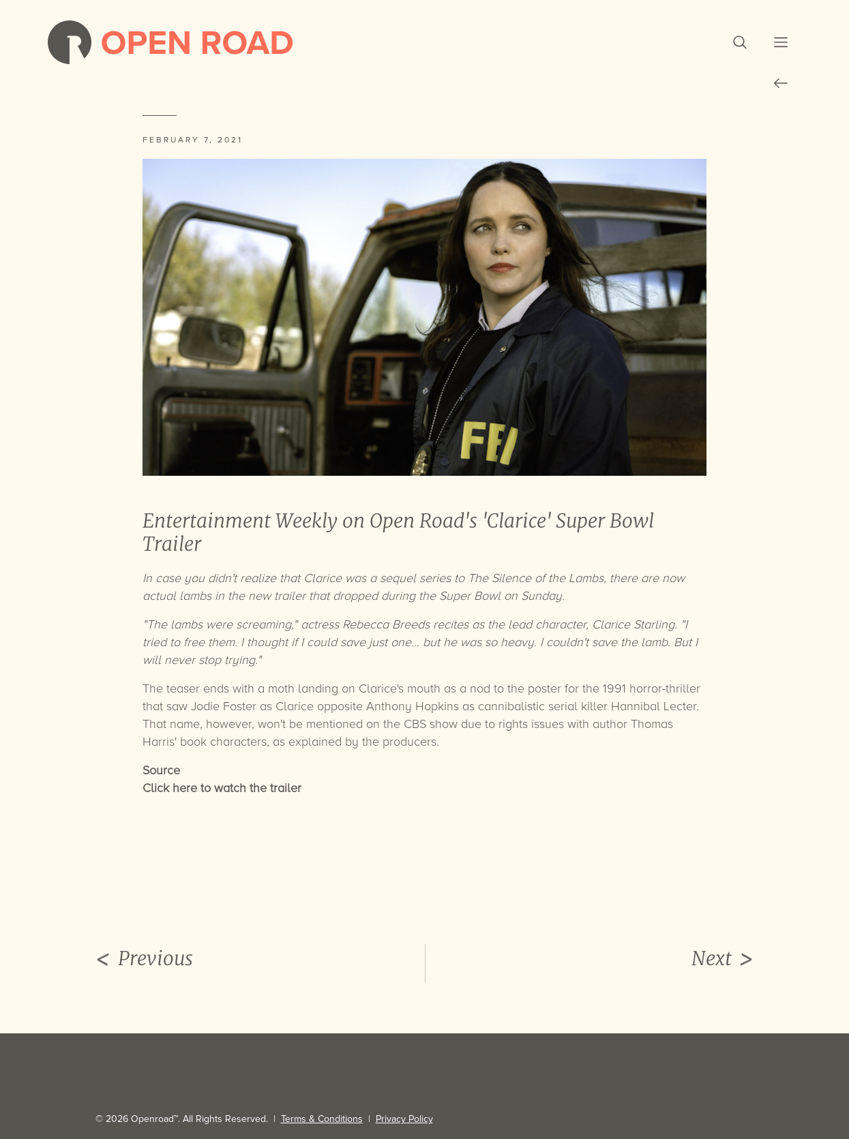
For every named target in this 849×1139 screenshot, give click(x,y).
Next (722, 959)
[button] (739, 42)
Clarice (322, 578)
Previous (144, 959)
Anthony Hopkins (412, 706)
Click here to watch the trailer (222, 787)
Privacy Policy (404, 1119)
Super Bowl (470, 595)
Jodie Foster (223, 706)
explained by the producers (362, 741)
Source (161, 770)
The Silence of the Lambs (536, 578)
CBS (415, 723)
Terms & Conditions (322, 1119)
